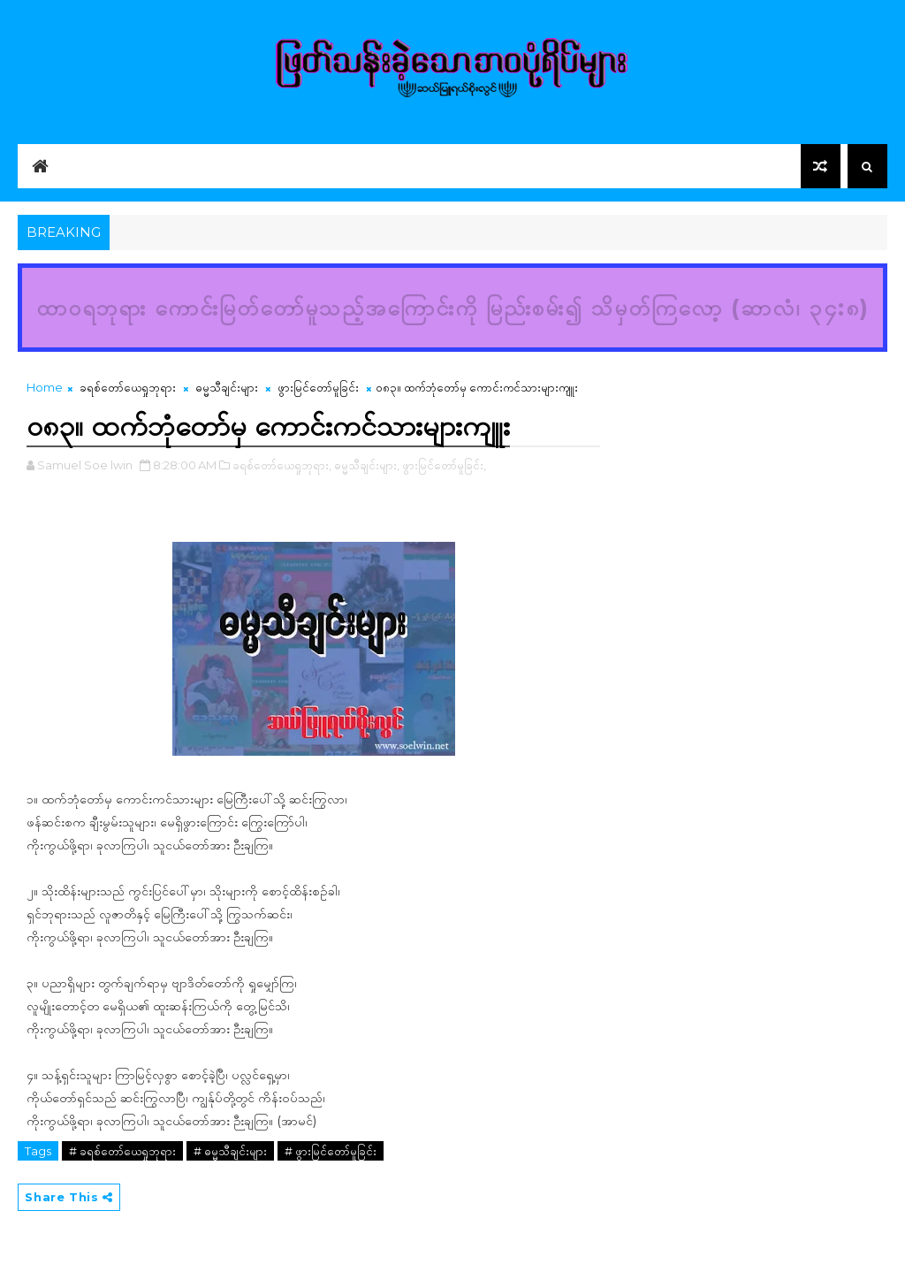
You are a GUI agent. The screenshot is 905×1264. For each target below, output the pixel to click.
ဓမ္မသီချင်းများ (226, 387)
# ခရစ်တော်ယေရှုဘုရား (122, 1151)
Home (45, 387)
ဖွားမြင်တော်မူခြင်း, (444, 465)
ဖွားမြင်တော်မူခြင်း (318, 387)
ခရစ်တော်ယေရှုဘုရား (128, 387)
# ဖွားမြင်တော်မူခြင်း (330, 1151)
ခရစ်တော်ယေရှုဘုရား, (281, 465)
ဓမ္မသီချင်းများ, (366, 465)
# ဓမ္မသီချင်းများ (230, 1151)
